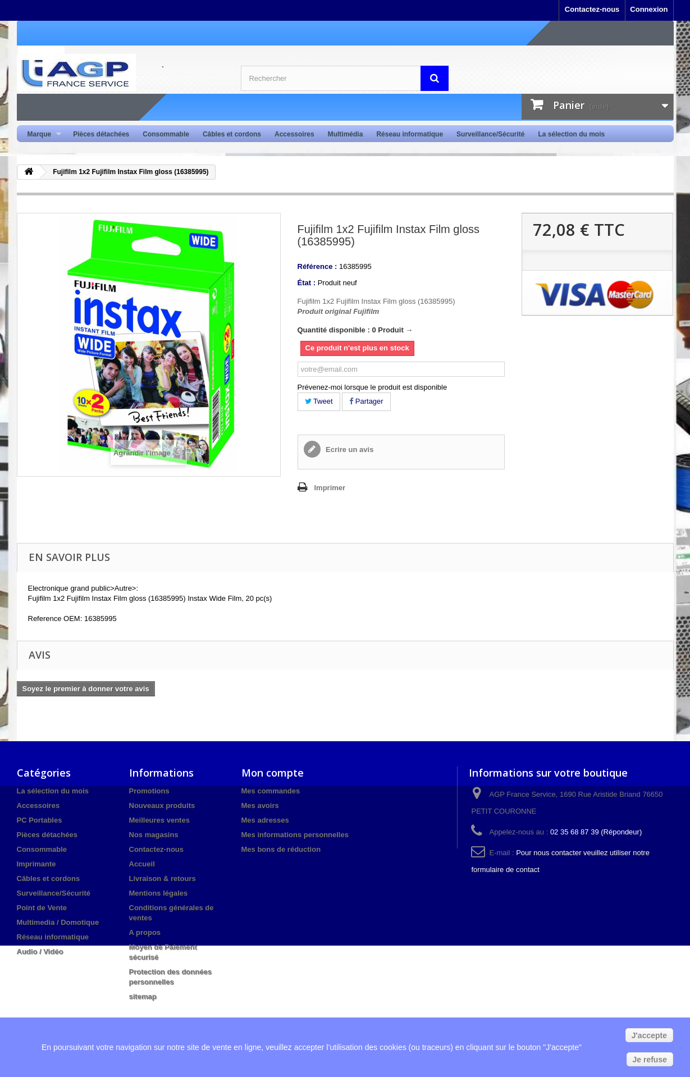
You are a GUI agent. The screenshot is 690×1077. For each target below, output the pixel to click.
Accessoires (294, 134)
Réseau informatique (409, 134)
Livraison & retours (162, 878)
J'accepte (649, 1035)
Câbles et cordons (232, 134)
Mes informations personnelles (295, 834)
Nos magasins (154, 834)
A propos (145, 932)
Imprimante (36, 864)
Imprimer (330, 487)
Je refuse (650, 1059)
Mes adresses (265, 820)
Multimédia (345, 134)
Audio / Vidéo (40, 951)
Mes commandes (270, 791)
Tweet (319, 401)
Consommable (166, 134)
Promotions (149, 791)
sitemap (143, 996)
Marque (41, 134)
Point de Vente (42, 907)
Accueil (142, 864)
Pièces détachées (101, 134)
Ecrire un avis (349, 449)
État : (307, 283)
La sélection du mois (571, 134)
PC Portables (39, 820)
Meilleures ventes (159, 820)
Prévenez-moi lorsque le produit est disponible (372, 387)
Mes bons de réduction (281, 849)
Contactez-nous (592, 9)
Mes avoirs (260, 805)
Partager (366, 401)
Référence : (317, 266)
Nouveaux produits (162, 805)
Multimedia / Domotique (58, 922)
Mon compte (272, 772)
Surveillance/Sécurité (490, 134)
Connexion (649, 9)
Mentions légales (158, 893)
